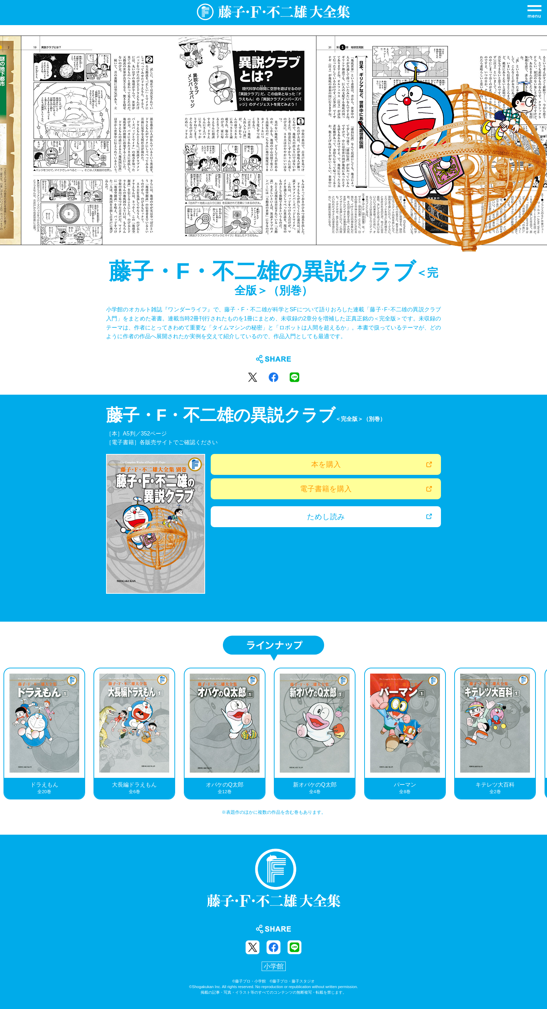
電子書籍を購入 (326, 489)
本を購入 (326, 464)
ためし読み (326, 517)
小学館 (274, 966)
